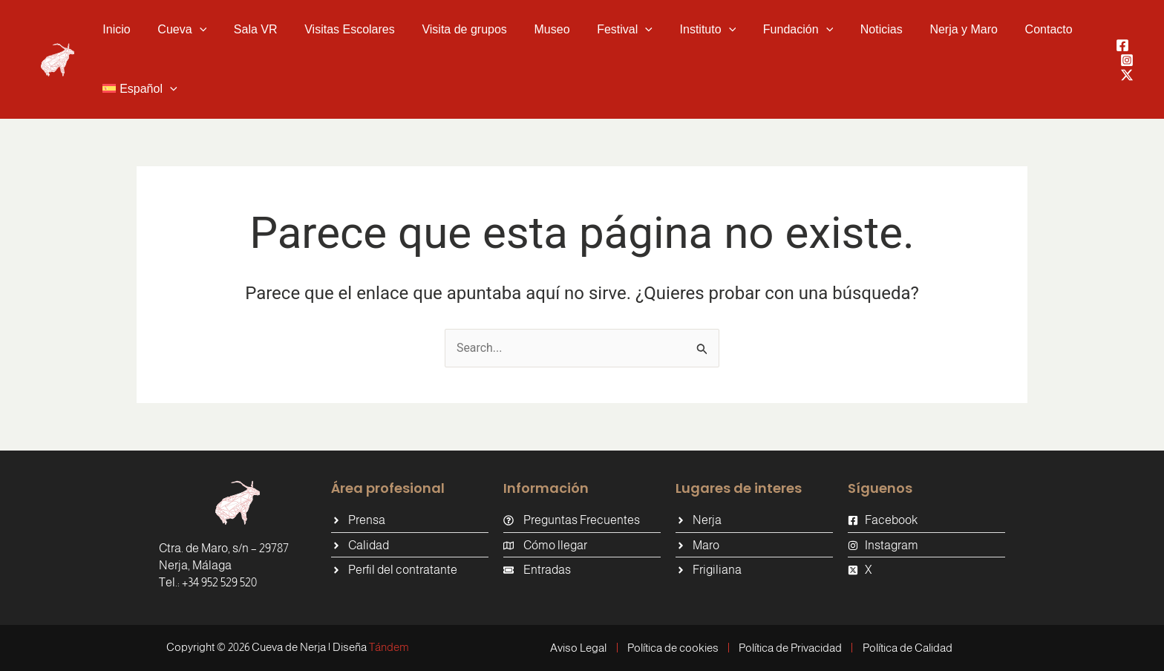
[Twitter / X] (1127, 75)
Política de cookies (672, 647)
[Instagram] (1127, 60)
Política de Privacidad (791, 647)
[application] (194, 29)
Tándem (389, 647)
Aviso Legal (577, 647)
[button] (176, 29)
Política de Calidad (909, 647)
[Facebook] (1122, 45)
